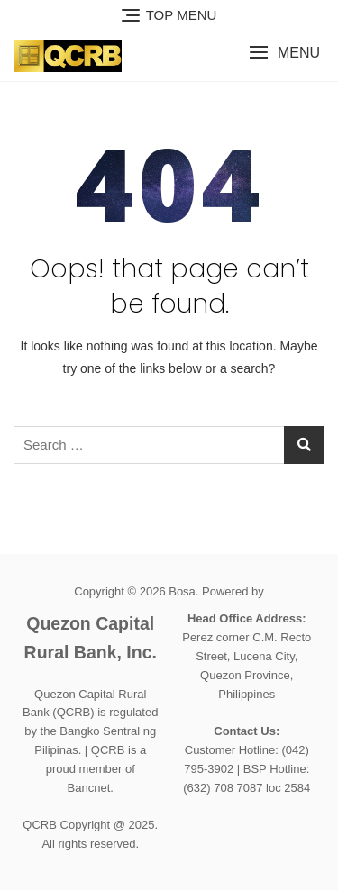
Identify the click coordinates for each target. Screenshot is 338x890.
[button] (284, 52)
